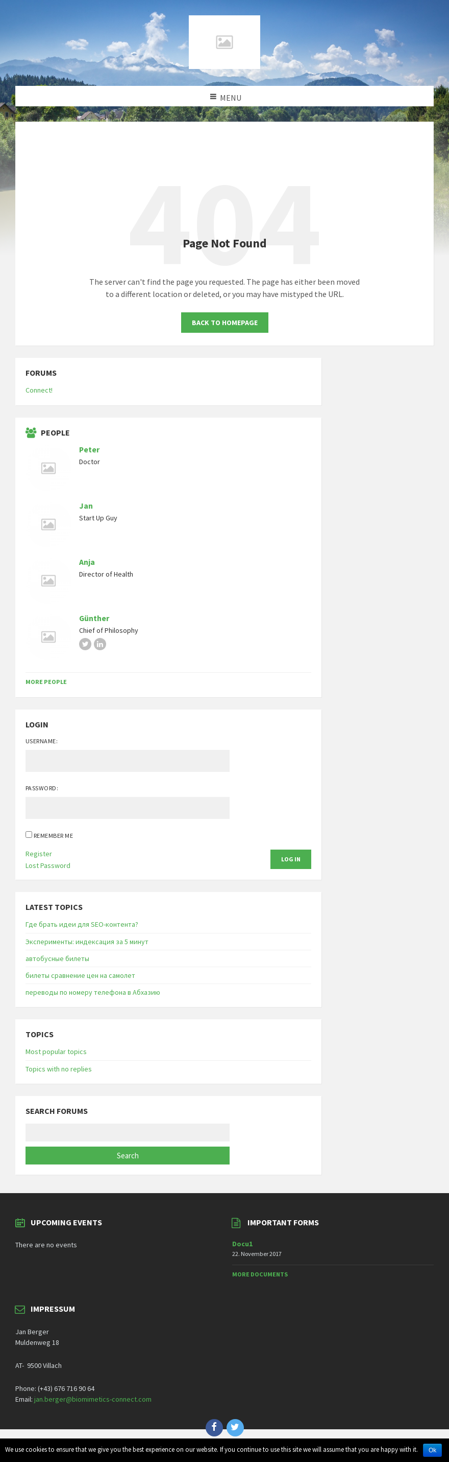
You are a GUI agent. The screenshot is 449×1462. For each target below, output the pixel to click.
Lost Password (48, 865)
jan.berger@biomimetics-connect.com (93, 1399)
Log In (291, 859)
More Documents (260, 1274)
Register (39, 854)
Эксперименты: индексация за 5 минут (87, 941)
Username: (42, 741)
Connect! (39, 390)
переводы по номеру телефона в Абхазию (93, 992)
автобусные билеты (57, 958)
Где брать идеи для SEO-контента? (82, 924)
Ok (432, 1450)
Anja (87, 562)
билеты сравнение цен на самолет (80, 975)
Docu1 (242, 1243)
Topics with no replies (59, 1068)
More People (46, 682)
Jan (86, 506)
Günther (94, 618)
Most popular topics (56, 1051)
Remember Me (53, 835)
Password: (42, 788)
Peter (89, 449)
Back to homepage (225, 322)
